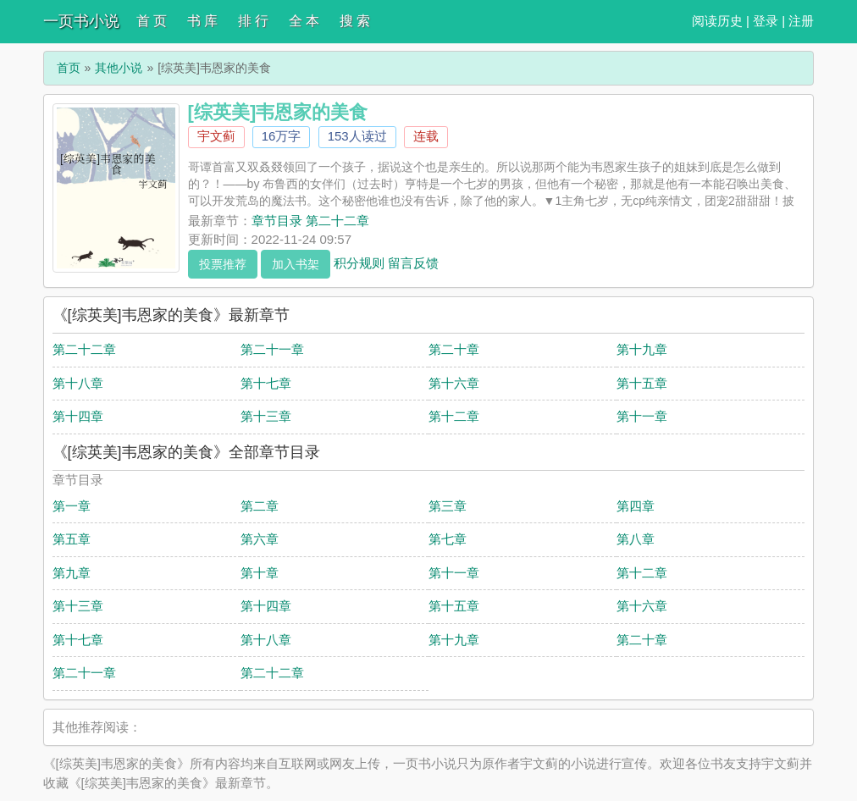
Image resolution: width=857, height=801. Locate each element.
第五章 (72, 539)
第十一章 (641, 416)
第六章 (260, 539)
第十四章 (78, 416)
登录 (765, 21)
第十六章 (453, 383)
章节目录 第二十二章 (310, 220)
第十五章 (641, 383)
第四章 (635, 506)
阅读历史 (717, 21)
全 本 (304, 21)
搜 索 (355, 21)
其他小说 (118, 68)
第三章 (447, 506)
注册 (801, 21)
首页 (68, 68)
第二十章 (453, 349)
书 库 (202, 21)
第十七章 (266, 383)
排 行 (253, 21)
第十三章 (266, 416)
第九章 (72, 573)
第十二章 (453, 416)
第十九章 (641, 349)
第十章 (260, 573)
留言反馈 (413, 262)
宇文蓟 (216, 136)
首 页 (151, 21)
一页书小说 (81, 21)
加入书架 (295, 264)
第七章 (447, 539)
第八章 (635, 539)
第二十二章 (84, 349)
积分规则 (359, 262)
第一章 (72, 506)
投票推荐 (222, 264)
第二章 (260, 506)
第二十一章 (272, 349)
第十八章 (78, 383)
